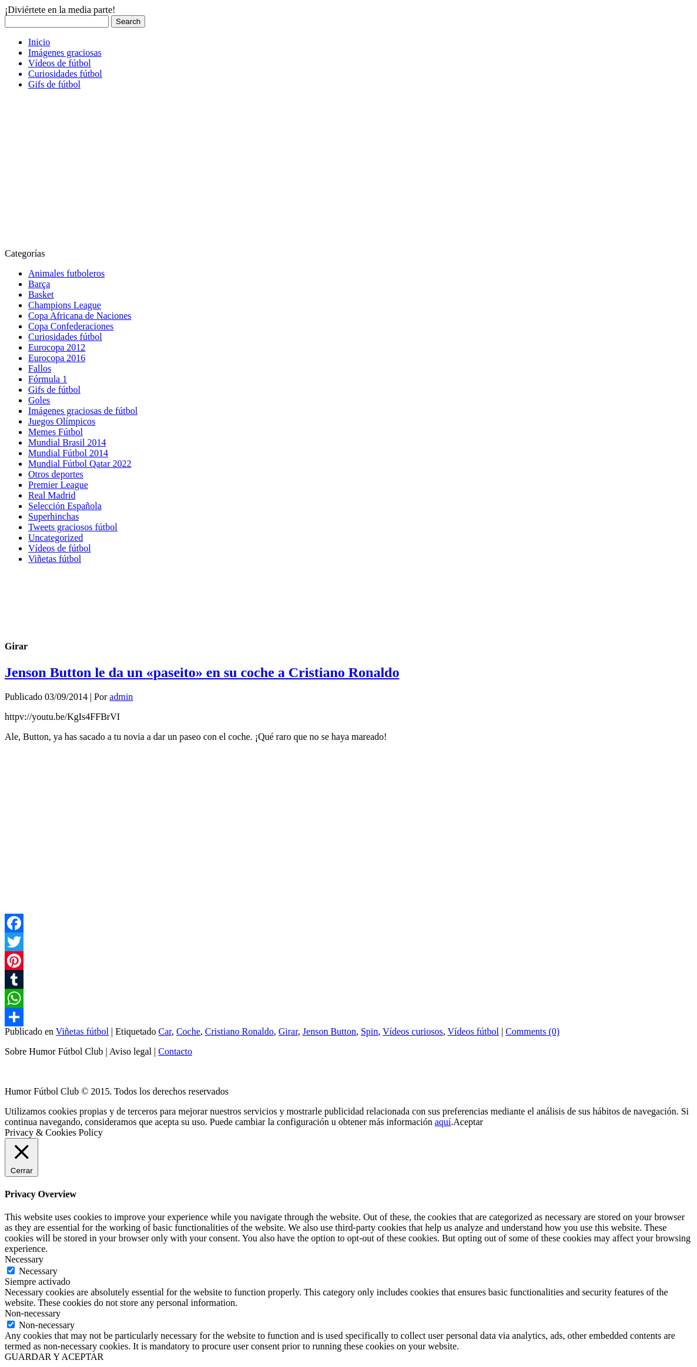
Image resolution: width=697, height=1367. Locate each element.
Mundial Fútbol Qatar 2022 (80, 464)
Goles (39, 400)
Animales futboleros (66, 273)
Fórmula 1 (47, 379)
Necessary (38, 1271)
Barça (39, 284)
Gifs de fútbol (54, 84)
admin (121, 697)
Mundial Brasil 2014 (67, 442)
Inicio (39, 42)
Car (164, 1031)
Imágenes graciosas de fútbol (83, 411)
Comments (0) (532, 1031)
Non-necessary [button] (33, 1313)
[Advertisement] (93, 172)
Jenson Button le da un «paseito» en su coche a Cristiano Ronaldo (202, 672)
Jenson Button (329, 1031)
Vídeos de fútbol (59, 63)
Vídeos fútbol (473, 1031)
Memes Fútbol (55, 432)
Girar (288, 1031)
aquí (443, 1122)
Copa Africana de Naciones (79, 316)
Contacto (175, 1051)
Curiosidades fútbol (65, 74)
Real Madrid (51, 495)
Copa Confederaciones (70, 326)
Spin (369, 1031)
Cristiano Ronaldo (239, 1031)
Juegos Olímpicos (61, 421)
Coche (188, 1031)
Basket (41, 294)
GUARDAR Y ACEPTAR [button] (54, 1357)
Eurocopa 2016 (56, 358)
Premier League (58, 485)
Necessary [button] (24, 1259)
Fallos (39, 368)
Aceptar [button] (468, 1122)
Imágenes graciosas (65, 53)
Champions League (64, 305)
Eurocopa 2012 (56, 347)
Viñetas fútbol (54, 559)
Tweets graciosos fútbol (73, 527)
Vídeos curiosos (413, 1031)
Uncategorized (55, 538)
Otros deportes (55, 474)
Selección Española (65, 506)
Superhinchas (53, 516)
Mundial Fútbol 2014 (68, 453)
